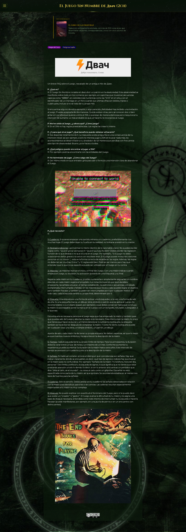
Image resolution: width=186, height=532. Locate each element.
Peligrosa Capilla (69, 47)
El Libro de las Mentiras (81, 25)
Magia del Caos (54, 47)
